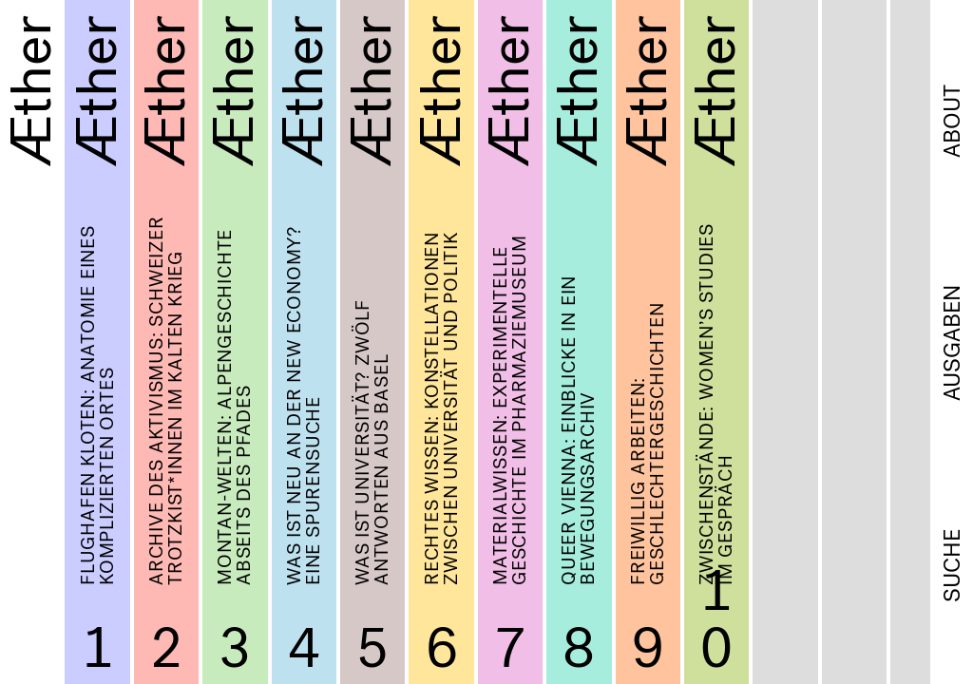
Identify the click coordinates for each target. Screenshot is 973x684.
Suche (951, 566)
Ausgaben (951, 343)
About (951, 121)
